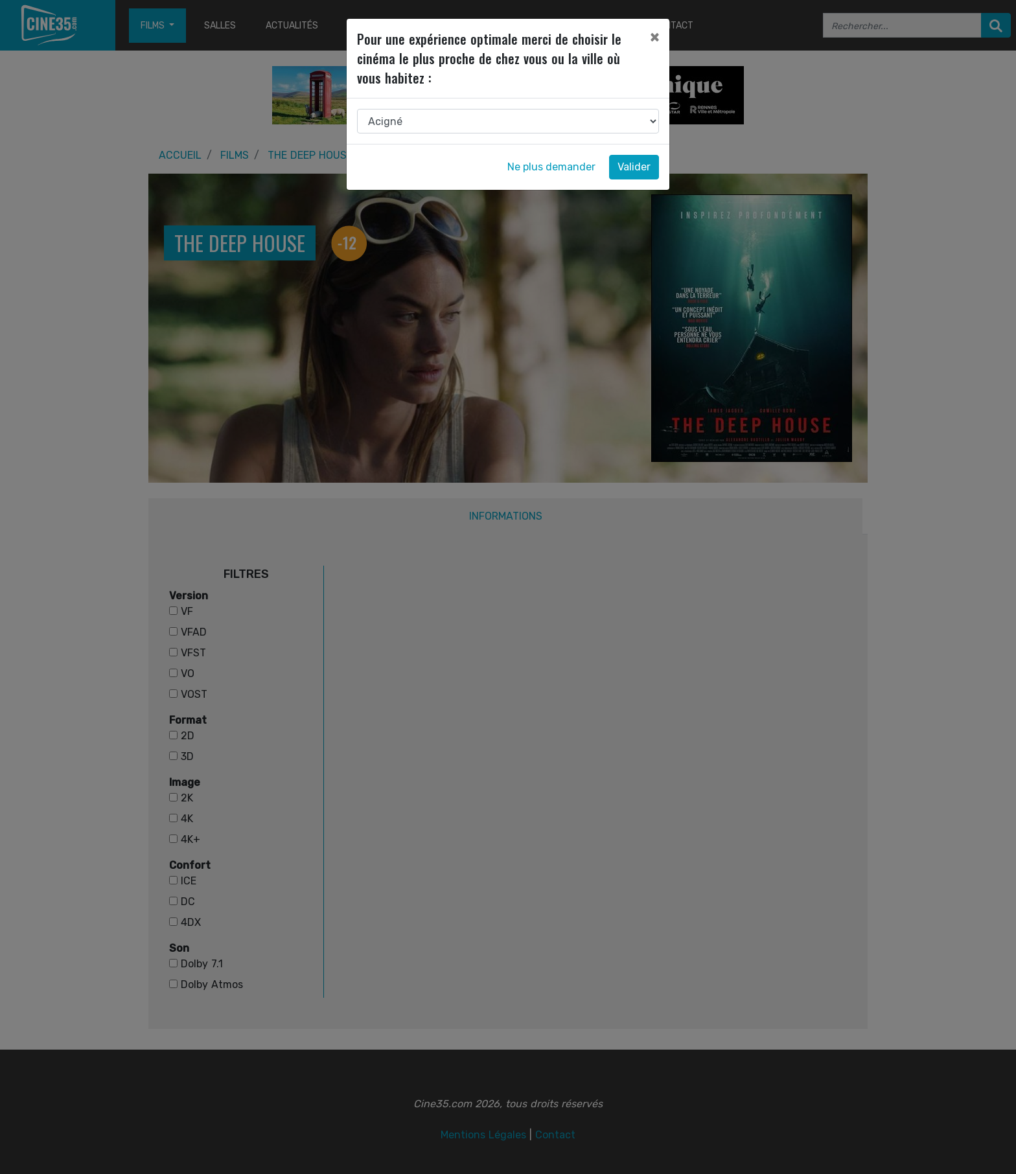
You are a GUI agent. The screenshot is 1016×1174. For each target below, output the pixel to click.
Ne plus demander (551, 167)
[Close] (654, 37)
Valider (634, 167)
